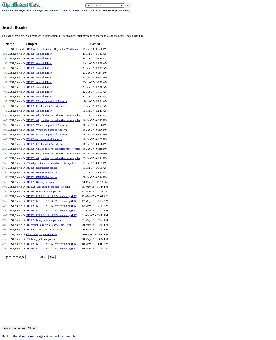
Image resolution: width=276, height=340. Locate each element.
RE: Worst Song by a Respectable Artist (48, 224)
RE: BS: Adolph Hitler (39, 53)
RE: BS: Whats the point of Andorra (46, 101)
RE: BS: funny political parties (43, 191)
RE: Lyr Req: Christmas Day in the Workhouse (52, 49)
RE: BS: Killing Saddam (40, 182)
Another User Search (60, 336)
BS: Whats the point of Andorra (44, 139)
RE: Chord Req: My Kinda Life (44, 229)
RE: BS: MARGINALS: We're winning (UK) (51, 196)
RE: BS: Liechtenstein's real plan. (45, 106)
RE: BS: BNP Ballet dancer (41, 167)
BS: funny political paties (40, 239)
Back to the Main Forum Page (22, 336)
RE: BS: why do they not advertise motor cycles (53, 115)
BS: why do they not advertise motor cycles (50, 163)
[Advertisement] (138, 291)
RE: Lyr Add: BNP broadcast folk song (48, 186)
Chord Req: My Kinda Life (41, 234)
